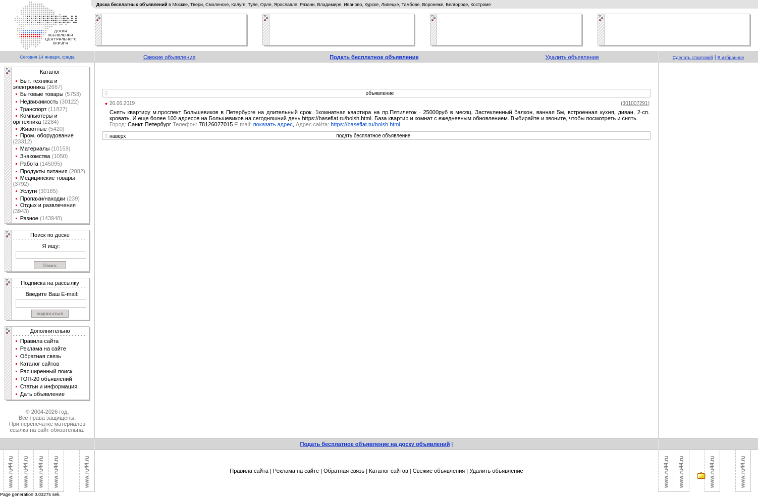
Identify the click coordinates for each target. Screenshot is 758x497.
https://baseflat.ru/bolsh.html (365, 124)
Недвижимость (39, 101)
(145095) (50, 164)
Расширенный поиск (46, 371)
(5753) (72, 94)
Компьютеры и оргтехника (35, 119)
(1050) (59, 156)
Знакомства (35, 156)
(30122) (68, 101)
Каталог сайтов (40, 364)
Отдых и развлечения (48, 205)
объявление (380, 93)
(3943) (21, 211)
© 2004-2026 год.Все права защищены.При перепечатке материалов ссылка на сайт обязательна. (47, 421)
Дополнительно (50, 331)
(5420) (56, 129)
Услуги (28, 191)
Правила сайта (39, 341)
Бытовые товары (42, 94)
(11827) (57, 109)
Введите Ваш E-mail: (51, 294)
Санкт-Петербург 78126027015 (181, 124)
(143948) (50, 218)
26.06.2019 (122, 103)
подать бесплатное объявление (373, 135)
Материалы (35, 148)
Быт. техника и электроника (35, 84)
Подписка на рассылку (50, 283)
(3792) (21, 184)
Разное (29, 218)
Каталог (50, 72)
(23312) (22, 141)
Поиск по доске (50, 235)
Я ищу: (51, 246)
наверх (118, 136)
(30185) (47, 191)
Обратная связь (40, 356)
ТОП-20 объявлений (46, 379)
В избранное (731, 57)
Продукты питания (44, 171)
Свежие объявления (169, 57)
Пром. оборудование (47, 135)
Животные (33, 129)
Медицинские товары (47, 178)
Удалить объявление (572, 57)
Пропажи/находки (43, 198)
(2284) (50, 122)
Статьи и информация (49, 386)
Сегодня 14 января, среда (47, 57)
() (635, 103)
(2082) (76, 171)
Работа (29, 164)
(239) (72, 198)
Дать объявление (42, 394)
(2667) (54, 87)
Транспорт (33, 109)
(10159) (60, 148)
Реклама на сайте (43, 348)
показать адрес (273, 124)
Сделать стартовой (693, 57)
